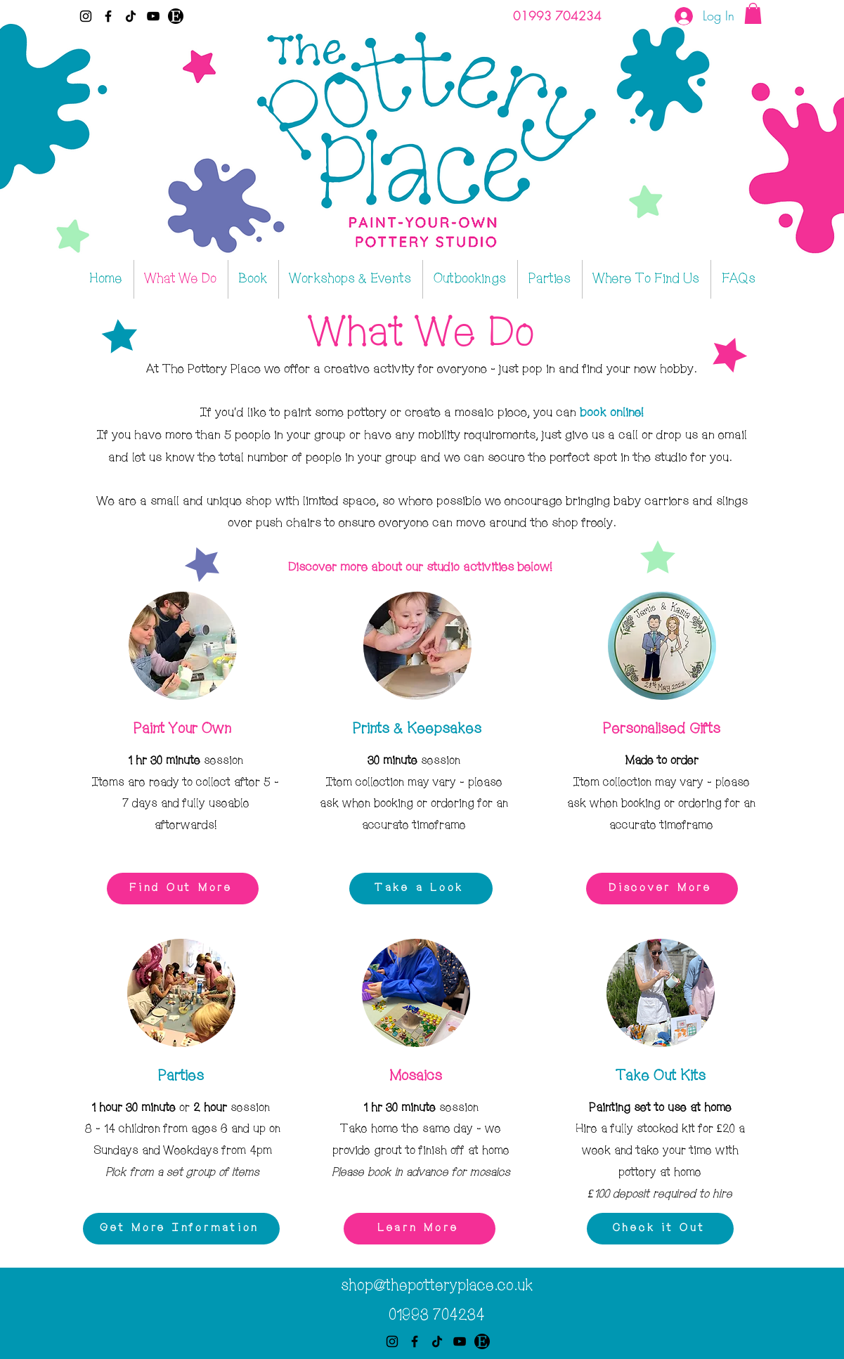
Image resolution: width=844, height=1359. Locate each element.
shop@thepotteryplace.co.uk (437, 1286)
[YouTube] (153, 16)
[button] (753, 13)
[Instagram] (85, 16)
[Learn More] (419, 1228)
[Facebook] (108, 16)
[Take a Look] (421, 888)
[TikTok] (130, 16)
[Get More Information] (181, 1228)
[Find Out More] (183, 888)
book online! (612, 412)
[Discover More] (662, 888)
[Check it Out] (660, 1228)
